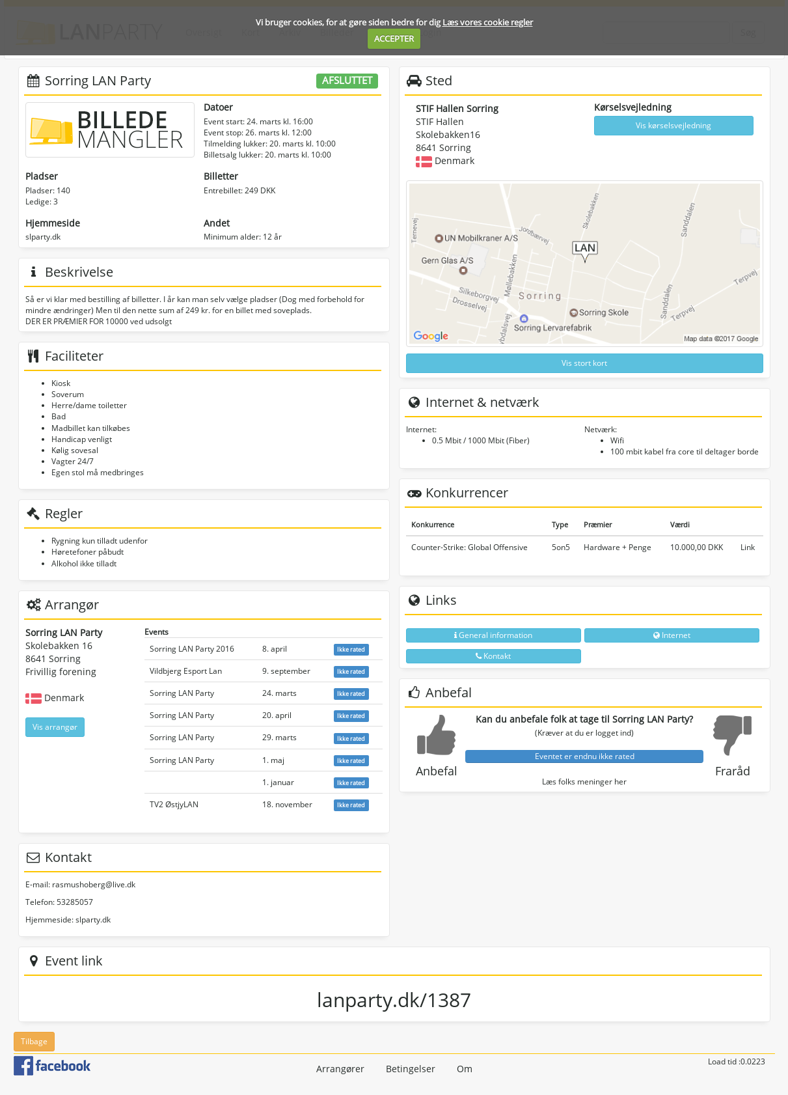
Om (464, 1068)
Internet (671, 635)
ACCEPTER (394, 38)
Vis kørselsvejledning (673, 125)
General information (493, 635)
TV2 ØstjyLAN (174, 804)
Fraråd (732, 771)
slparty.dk (43, 236)
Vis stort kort (584, 362)
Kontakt (493, 655)
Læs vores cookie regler (487, 22)
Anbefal (436, 771)
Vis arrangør (55, 726)
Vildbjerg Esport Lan (186, 670)
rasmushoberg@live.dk (93, 884)
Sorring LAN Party (182, 693)
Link (747, 547)
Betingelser (410, 1068)
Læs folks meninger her (584, 781)
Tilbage (34, 1041)
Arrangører (340, 1068)
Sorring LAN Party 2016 (192, 648)
